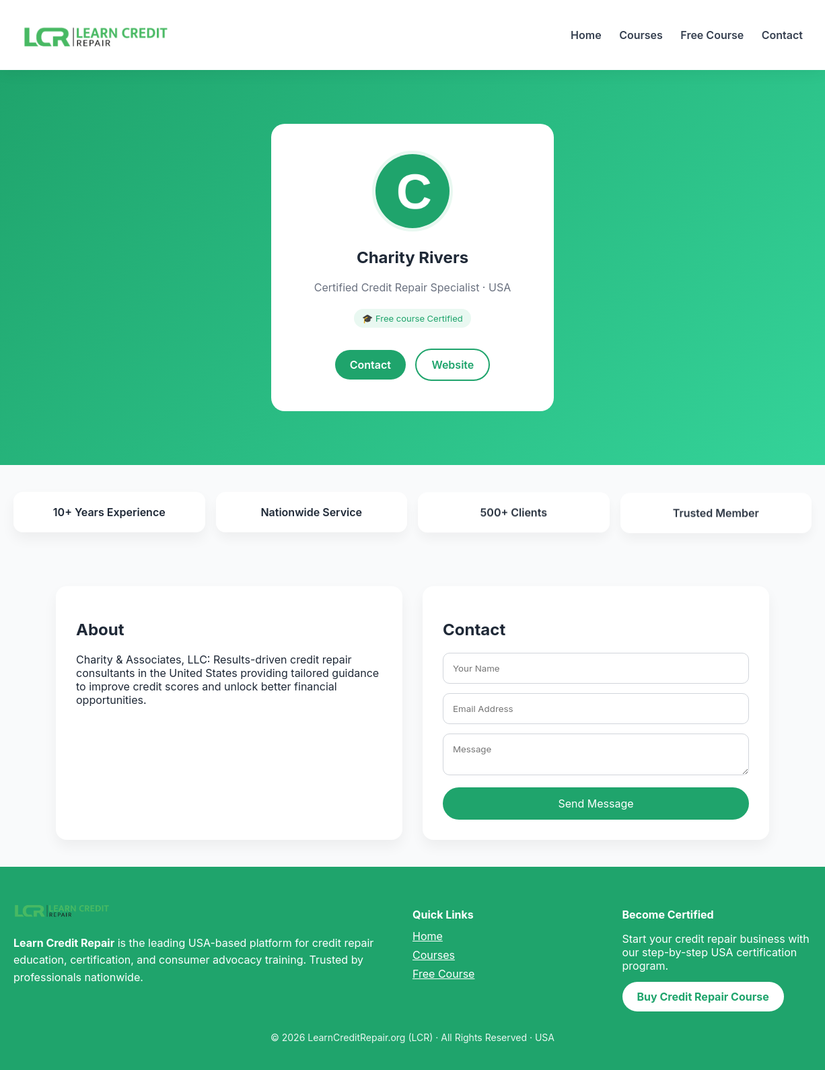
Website (452, 364)
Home (586, 35)
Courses (641, 35)
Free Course (712, 35)
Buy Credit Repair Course (703, 996)
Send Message (595, 803)
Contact (782, 35)
